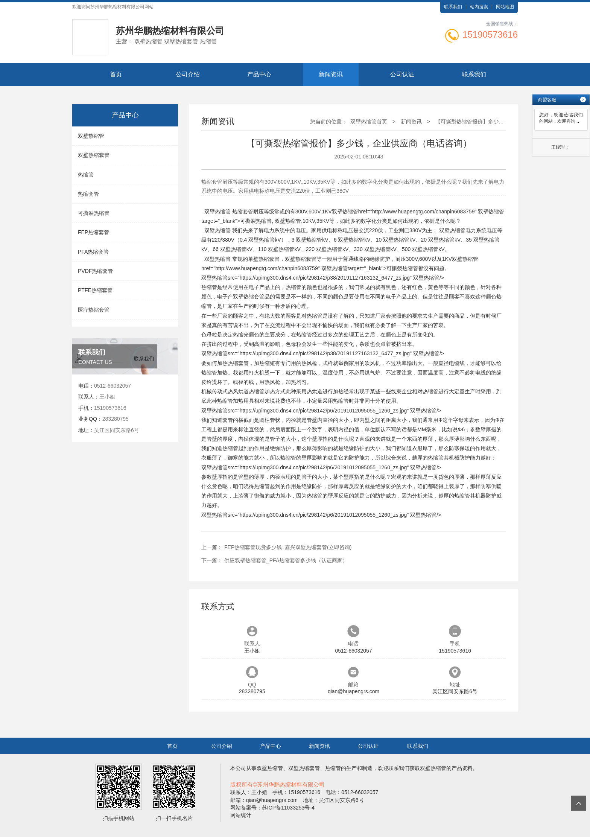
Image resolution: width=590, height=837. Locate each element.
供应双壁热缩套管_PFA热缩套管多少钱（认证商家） (286, 560)
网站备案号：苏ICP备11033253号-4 (272, 808)
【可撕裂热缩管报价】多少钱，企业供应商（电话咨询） (501, 122)
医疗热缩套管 (93, 310)
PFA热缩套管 (93, 252)
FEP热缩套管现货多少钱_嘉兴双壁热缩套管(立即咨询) (287, 547)
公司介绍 (188, 74)
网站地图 (505, 7)
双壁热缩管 (91, 136)
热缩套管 (88, 194)
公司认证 (402, 74)
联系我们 (453, 7)
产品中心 (259, 74)
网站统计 (240, 815)
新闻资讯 (331, 74)
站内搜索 (479, 7)
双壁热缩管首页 (368, 122)
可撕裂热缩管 (93, 213)
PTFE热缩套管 (95, 290)
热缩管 (86, 175)
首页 (116, 74)
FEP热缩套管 (93, 232)
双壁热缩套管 (93, 155)
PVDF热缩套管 (95, 271)
